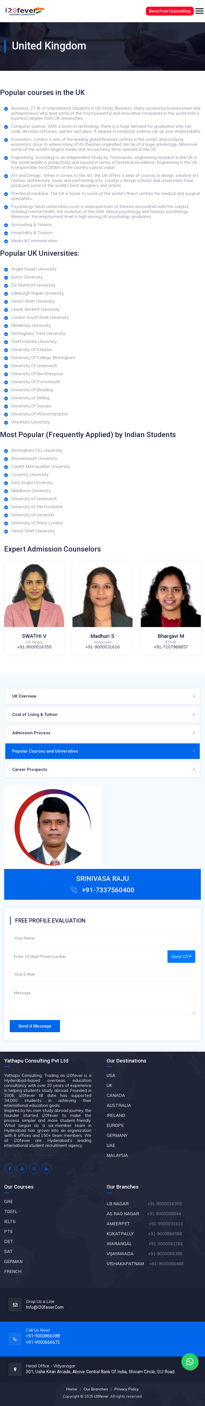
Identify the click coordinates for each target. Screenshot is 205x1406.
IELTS (10, 1221)
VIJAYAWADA (127, 1253)
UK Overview (24, 696)
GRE (8, 1201)
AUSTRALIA (119, 1105)
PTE (8, 1231)
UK (109, 1085)
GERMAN (13, 1261)
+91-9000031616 (103, 647)
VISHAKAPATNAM (127, 1263)
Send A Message (34, 1026)
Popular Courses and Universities (45, 751)
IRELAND (116, 1115)
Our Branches (96, 1389)
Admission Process (31, 732)
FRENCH (12, 1271)
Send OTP (181, 956)
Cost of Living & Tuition (35, 714)
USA (111, 1075)
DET (8, 1241)
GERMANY (117, 1135)
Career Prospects (29, 769)
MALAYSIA (117, 1155)
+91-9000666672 (43, 1342)
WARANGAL (127, 1243)
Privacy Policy (126, 1389)
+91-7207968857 (171, 647)
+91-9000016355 (34, 647)
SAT (8, 1251)
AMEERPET (128, 1223)
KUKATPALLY (127, 1233)
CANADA (116, 1095)
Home (71, 1389)
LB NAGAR (126, 1203)
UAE (111, 1145)
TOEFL (11, 1211)
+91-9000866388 (43, 1336)
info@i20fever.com (45, 1307)
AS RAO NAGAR (126, 1213)
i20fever (101, 1396)
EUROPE (115, 1125)
